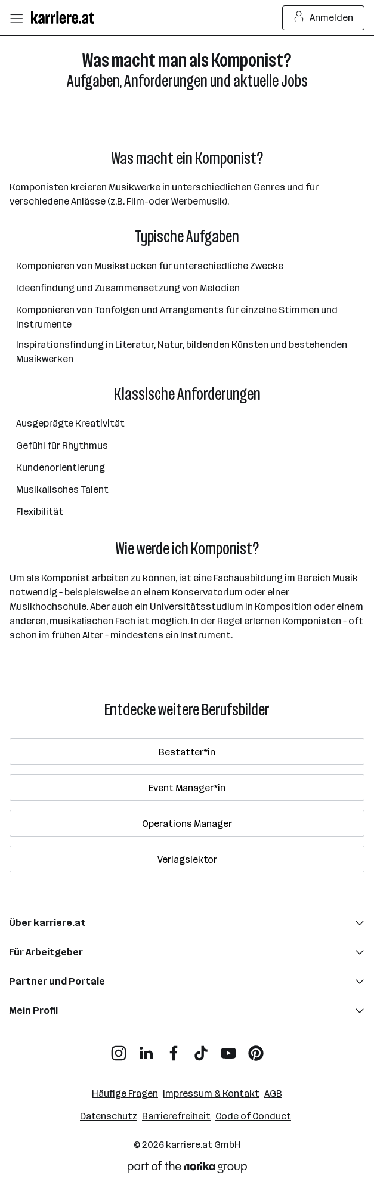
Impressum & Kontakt (211, 1093)
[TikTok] (201, 1048)
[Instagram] (118, 1048)
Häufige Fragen (125, 1093)
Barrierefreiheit (176, 1116)
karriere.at (189, 1144)
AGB (273, 1093)
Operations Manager (187, 823)
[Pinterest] (256, 1048)
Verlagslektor (187, 859)
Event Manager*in (187, 788)
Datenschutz (108, 1116)
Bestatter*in (187, 752)
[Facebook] (173, 1048)
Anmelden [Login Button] (323, 18)
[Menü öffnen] (16, 18)
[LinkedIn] (146, 1048)
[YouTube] (228, 1048)
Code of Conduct (253, 1116)
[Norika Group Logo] (187, 1169)
